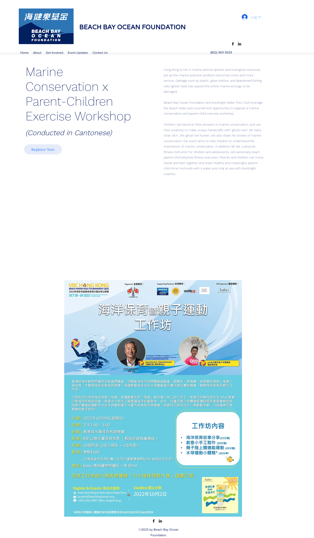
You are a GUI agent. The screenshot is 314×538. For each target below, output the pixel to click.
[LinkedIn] (239, 44)
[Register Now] (43, 149)
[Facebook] (233, 44)
